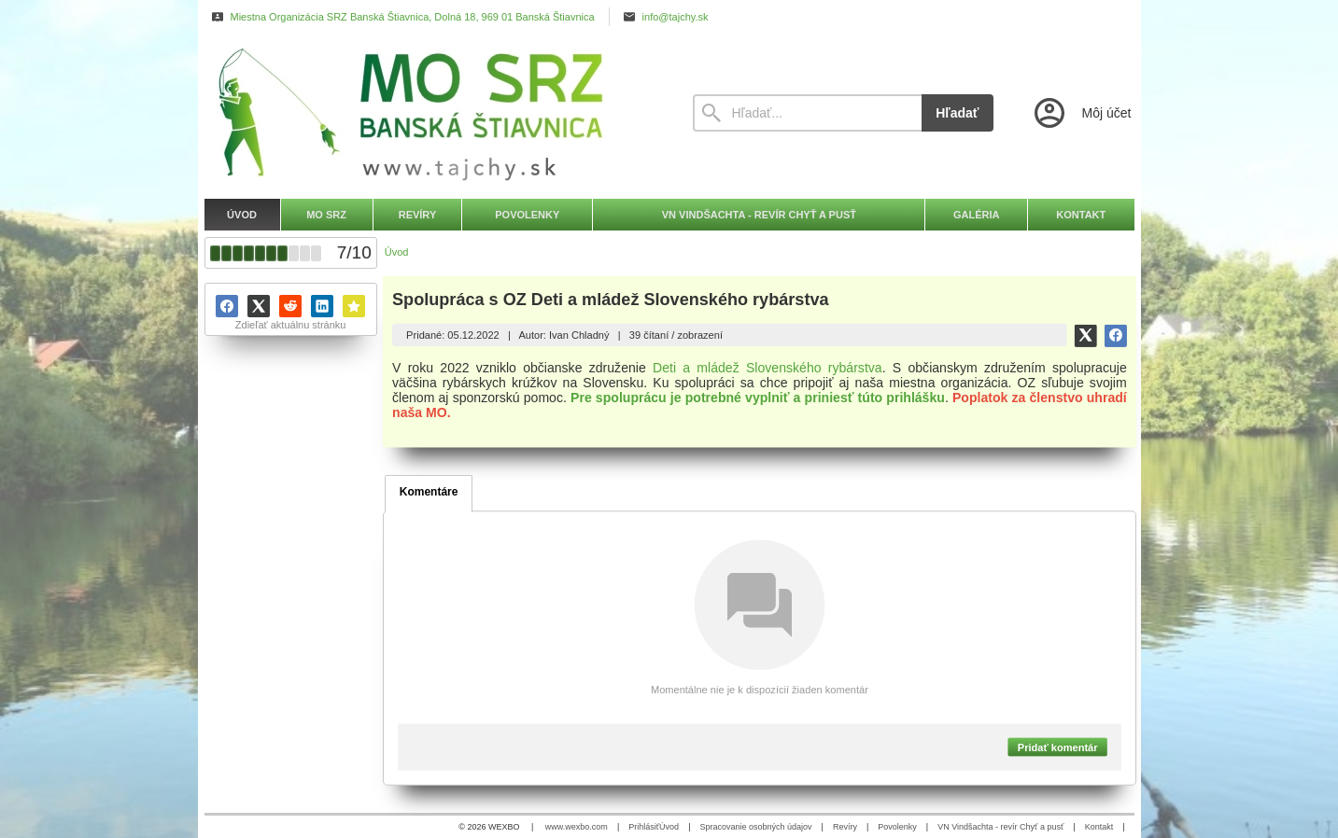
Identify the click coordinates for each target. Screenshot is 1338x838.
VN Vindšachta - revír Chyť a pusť (1000, 826)
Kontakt (1099, 826)
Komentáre (429, 491)
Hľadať (957, 112)
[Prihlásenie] (1081, 113)
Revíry (845, 826)
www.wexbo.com (576, 826)
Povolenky (897, 826)
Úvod (669, 826)
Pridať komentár (1058, 746)
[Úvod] (431, 113)
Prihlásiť (643, 826)
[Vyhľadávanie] (808, 113)
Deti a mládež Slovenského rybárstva (767, 367)
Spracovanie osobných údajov (755, 826)
